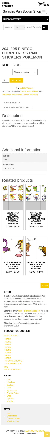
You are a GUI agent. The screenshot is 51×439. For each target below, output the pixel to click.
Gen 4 (8, 347)
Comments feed (13, 418)
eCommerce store (35, 431)
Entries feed (12, 416)
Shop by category (12, 19)
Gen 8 (8, 358)
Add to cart (16, 80)
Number (6, 70)
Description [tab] (10, 103)
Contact (10, 385)
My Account (12, 390)
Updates (10, 398)
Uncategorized (12, 370)
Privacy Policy (13, 393)
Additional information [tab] (16, 108)
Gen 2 (23, 91)
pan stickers (17, 95)
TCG (6, 367)
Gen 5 (8, 350)
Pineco (26, 95)
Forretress (6, 95)
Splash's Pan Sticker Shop (22, 11)
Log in (9, 413)
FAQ (9, 388)
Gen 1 (8, 339)
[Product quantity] (5, 80)
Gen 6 (8, 353)
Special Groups (13, 361)
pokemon (34, 95)
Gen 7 (8, 355)
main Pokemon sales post (29, 311)
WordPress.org (13, 421)
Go (44, 27)
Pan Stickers (32, 91)
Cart (8, 379)
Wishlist (10, 401)
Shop (9, 396)
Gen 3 (8, 344)
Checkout (11, 382)
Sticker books (13, 363)
